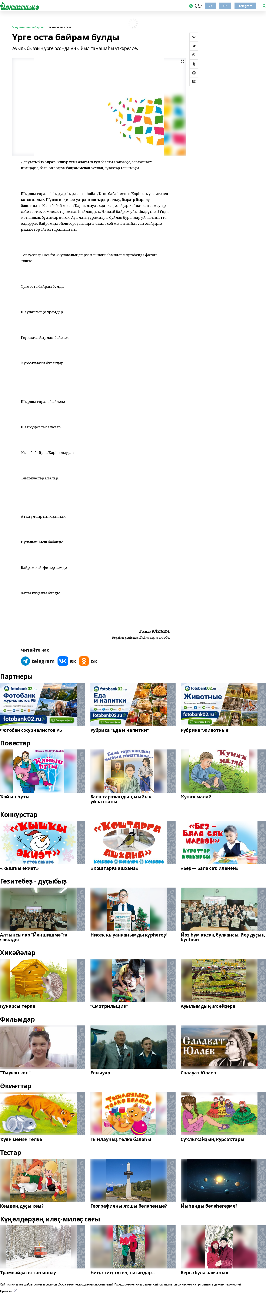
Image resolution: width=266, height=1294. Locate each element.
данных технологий (227, 1284)
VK (210, 6)
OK (225, 6)
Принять (6, 1291)
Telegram (245, 6)
